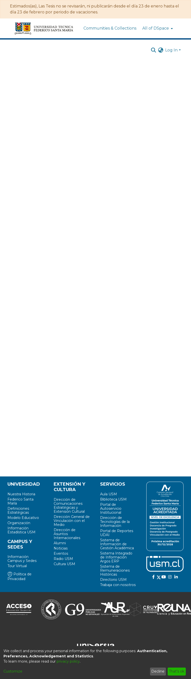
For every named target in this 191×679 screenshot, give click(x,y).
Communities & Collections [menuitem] (109, 28)
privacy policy (68, 661)
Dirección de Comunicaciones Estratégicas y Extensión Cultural (69, 505)
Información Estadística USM (21, 530)
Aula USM (108, 494)
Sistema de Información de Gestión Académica (117, 544)
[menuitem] (157, 28)
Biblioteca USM (113, 499)
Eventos (61, 553)
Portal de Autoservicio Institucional (110, 508)
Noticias (61, 548)
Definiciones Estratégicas (18, 510)
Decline (157, 671)
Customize (12, 671)
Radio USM (63, 558)
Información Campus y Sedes (22, 558)
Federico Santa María (20, 501)
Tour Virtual (17, 566)
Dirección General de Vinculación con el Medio (72, 520)
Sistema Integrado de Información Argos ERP (116, 557)
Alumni (60, 543)
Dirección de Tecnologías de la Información (115, 521)
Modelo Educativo (23, 517)
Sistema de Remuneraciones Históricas (115, 570)
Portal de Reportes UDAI (116, 533)
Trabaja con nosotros (118, 585)
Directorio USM (113, 579)
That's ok (176, 671)
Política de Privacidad (19, 576)
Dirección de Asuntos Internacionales (67, 534)
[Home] (44, 28)
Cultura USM (64, 564)
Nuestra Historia (21, 494)
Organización (18, 523)
